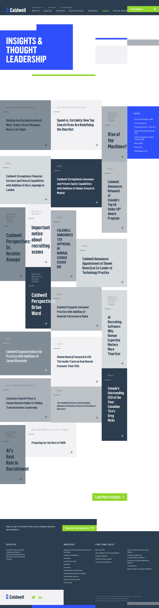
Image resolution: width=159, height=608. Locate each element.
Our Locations (37, 7)
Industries (60, 10)
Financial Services (70, 561)
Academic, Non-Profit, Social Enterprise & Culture (77, 551)
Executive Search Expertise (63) (145, 132)
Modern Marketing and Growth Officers (138, 551)
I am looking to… (137, 9)
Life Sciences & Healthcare (73, 570)
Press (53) (138, 147)
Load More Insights (107, 497)
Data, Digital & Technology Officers (107, 553)
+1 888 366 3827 (66, 7)
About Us (36, 10)
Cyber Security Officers (103, 562)
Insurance (67, 567)
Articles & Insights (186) (144, 119)
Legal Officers (132, 566)
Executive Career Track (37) (145, 127)
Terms (97, 596)
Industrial (67, 564)
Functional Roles (76, 10)
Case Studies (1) (141, 123)
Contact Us (52, 7)
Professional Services (71, 576)
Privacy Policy (106, 596)
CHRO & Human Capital (103, 559)
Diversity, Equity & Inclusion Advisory (15, 558)
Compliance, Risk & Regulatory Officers (138, 562)
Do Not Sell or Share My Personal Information (113, 599)
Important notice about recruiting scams (127, 596)
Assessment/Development (15, 554)
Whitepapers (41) (141, 151)
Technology (68, 582)
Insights (105, 10)
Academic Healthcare (71, 555)
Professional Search (13, 552)
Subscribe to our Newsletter (77, 528)
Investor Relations (121, 10)
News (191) (139, 143)
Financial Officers (101, 556)
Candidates (93, 10)
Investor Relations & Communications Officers (136, 556)
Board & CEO (100, 550)
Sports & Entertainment (72, 579)
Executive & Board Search (15, 550)
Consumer (67, 558)
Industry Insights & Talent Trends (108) (144, 138)
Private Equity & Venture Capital (75, 573)
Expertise (48, 10)
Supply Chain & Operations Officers (139, 569)
